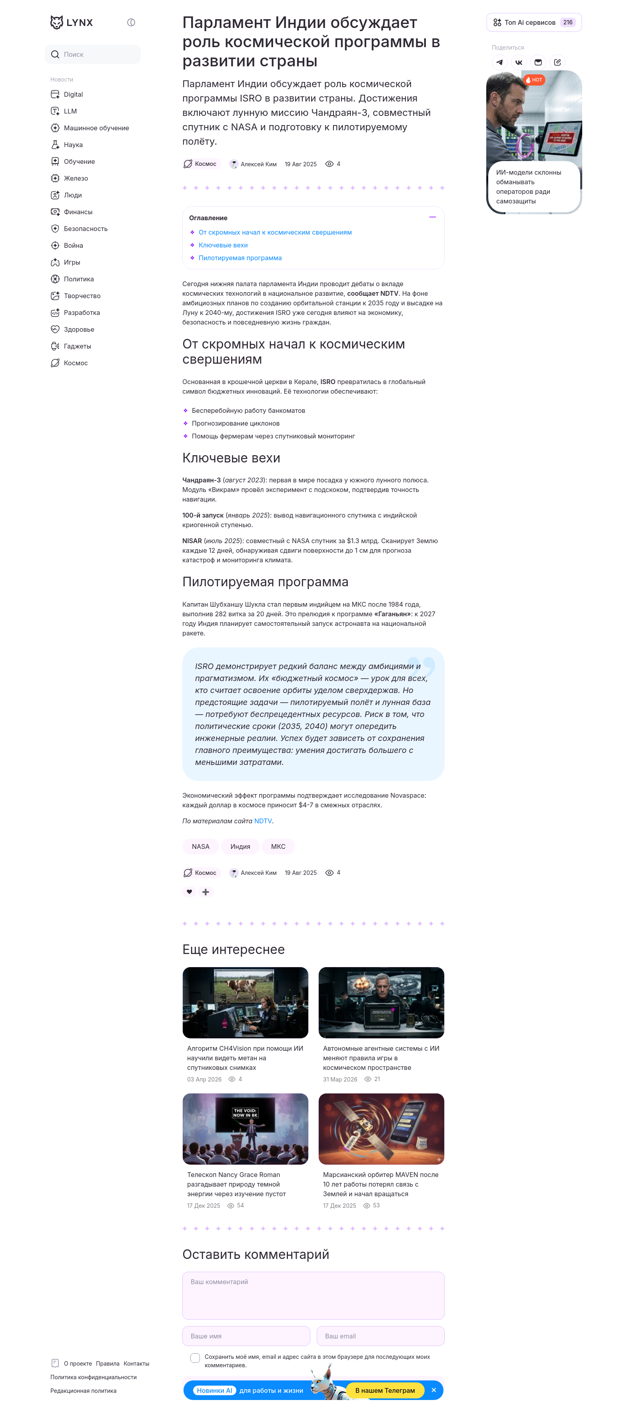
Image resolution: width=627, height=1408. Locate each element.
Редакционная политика (83, 1390)
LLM (63, 111)
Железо (69, 178)
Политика (72, 279)
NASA (201, 846)
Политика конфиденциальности (93, 1377)
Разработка (75, 312)
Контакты (136, 1363)
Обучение (72, 161)
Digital (66, 94)
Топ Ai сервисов (530, 22)
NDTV (263, 821)
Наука (66, 144)
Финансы (71, 212)
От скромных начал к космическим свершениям (275, 232)
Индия (240, 846)
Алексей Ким (259, 164)
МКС (278, 846)
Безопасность (79, 228)
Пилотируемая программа (240, 258)
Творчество (75, 296)
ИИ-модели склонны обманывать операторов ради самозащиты (528, 186)
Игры (65, 262)
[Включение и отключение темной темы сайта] (131, 22)
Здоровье (72, 329)
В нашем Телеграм (385, 1390)
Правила (108, 1363)
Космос (69, 363)
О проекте (78, 1363)
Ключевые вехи (223, 245)
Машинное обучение (89, 128)
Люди (66, 195)
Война (66, 245)
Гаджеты (70, 346)
